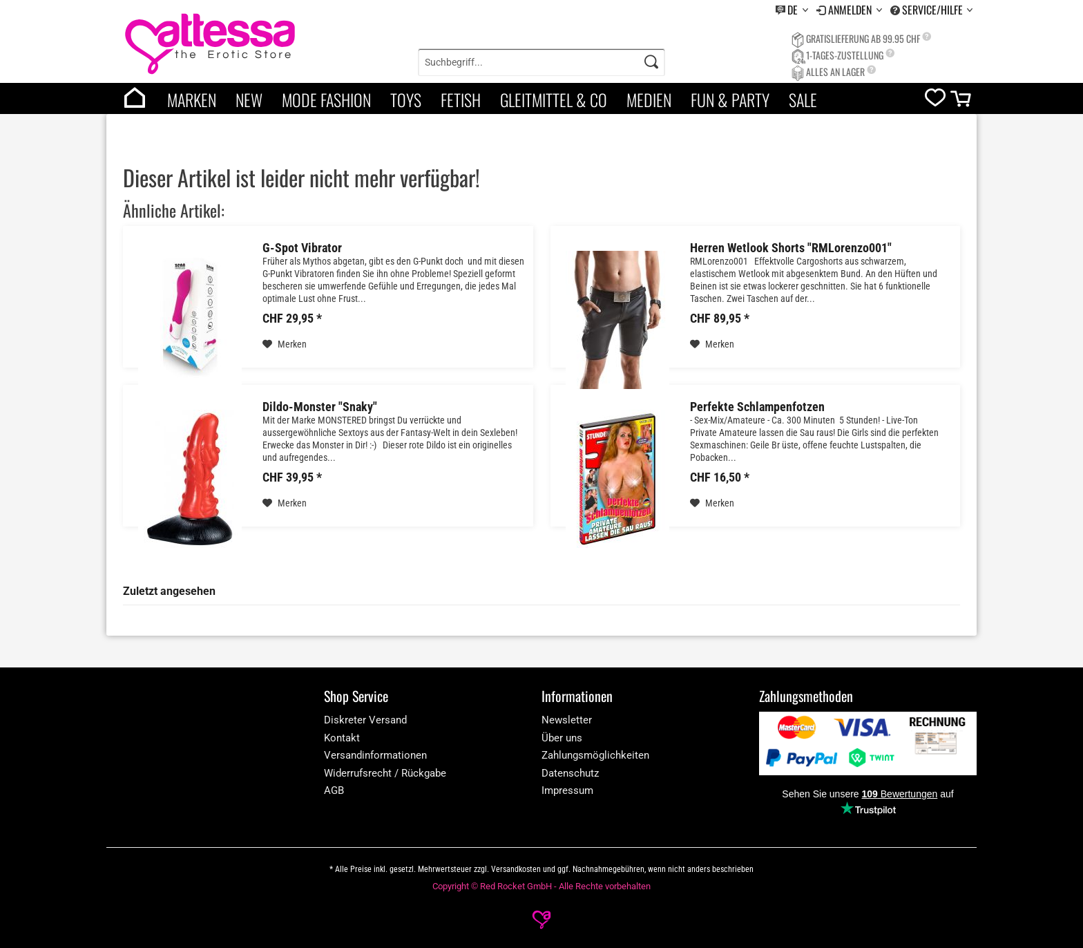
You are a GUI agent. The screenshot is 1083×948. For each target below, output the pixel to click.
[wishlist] (935, 100)
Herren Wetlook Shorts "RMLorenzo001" (791, 248)
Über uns (562, 738)
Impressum (567, 790)
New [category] (249, 99)
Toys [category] (405, 99)
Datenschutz (570, 773)
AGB (334, 790)
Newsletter (567, 720)
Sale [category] (803, 99)
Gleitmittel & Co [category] (553, 99)
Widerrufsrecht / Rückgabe (385, 773)
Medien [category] (648, 99)
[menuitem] (791, 10)
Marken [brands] (191, 99)
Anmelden (851, 9)
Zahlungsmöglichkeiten (595, 755)
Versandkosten (516, 869)
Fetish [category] (461, 99)
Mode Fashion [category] (326, 99)
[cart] (962, 102)
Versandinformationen (375, 755)
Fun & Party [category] (730, 99)
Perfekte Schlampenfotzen (757, 407)
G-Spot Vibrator (302, 248)
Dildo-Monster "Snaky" (319, 407)
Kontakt (342, 738)
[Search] (651, 62)
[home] (134, 98)
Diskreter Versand (365, 720)
